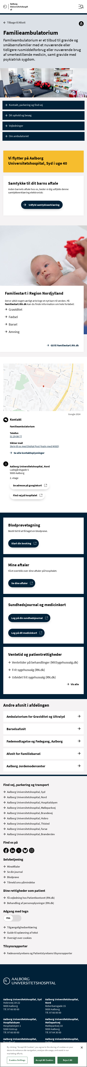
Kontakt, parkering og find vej (26, 105)
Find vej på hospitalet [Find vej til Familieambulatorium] (25, 495)
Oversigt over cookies (19, 938)
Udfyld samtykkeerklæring (44, 204)
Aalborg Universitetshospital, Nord (27, 797)
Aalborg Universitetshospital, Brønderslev (31, 834)
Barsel (13, 324)
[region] (43, 1054)
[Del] (81, 23)
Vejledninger (16, 125)
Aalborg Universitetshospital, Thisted (28, 823)
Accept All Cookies (44, 1060)
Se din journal (15, 872)
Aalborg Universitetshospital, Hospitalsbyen (32, 802)
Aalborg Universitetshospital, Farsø (27, 829)
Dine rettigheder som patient (24, 890)
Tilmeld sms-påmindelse (21, 882)
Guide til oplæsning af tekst (22, 932)
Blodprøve (13, 877)
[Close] (81, 1047)
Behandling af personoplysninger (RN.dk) (30, 903)
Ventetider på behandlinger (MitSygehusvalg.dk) (45, 662)
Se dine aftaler (19, 583)
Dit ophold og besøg (20, 115)
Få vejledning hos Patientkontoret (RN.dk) (31, 898)
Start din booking (21, 543)
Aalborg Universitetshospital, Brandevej (30, 813)
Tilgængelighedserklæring (22, 927)
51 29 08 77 (16, 436)
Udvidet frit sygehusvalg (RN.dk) (34, 677)
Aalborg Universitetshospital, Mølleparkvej (31, 808)
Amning (14, 332)
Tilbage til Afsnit (14, 22)
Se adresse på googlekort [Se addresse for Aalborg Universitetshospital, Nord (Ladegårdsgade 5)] (27, 485)
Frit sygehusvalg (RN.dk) (28, 670)
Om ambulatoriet (19, 136)
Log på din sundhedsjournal (27, 618)
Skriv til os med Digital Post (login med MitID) (34, 446)
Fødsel (13, 317)
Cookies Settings (17, 1060)
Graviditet (15, 309)
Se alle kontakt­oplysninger (29, 452)
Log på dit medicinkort (24, 632)
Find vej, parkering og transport (26, 785)
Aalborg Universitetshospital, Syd (26, 792)
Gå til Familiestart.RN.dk (65, 345)
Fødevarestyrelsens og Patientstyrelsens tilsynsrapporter (39, 953)
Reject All (67, 1060)
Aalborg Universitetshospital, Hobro (27, 818)
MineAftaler (13, 866)
